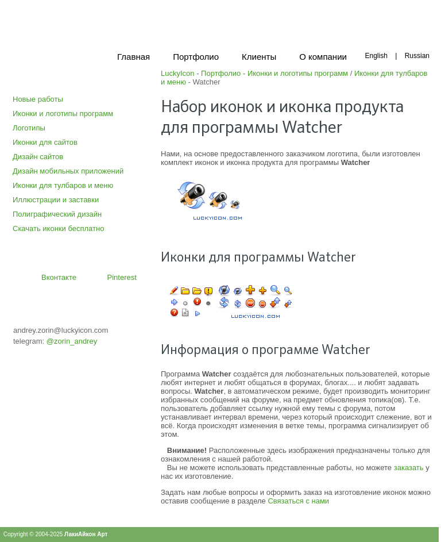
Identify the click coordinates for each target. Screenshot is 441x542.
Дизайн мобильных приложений (68, 171)
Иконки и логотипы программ (63, 113)
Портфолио (221, 73)
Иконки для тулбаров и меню (63, 185)
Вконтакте (58, 277)
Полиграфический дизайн (57, 214)
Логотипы (29, 128)
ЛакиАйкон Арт (85, 534)
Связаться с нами (298, 501)
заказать (409, 467)
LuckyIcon (178, 73)
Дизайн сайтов (38, 156)
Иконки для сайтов (45, 142)
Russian (417, 56)
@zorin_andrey (72, 341)
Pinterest (122, 277)
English (376, 56)
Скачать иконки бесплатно (58, 228)
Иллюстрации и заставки (56, 199)
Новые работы (38, 99)
